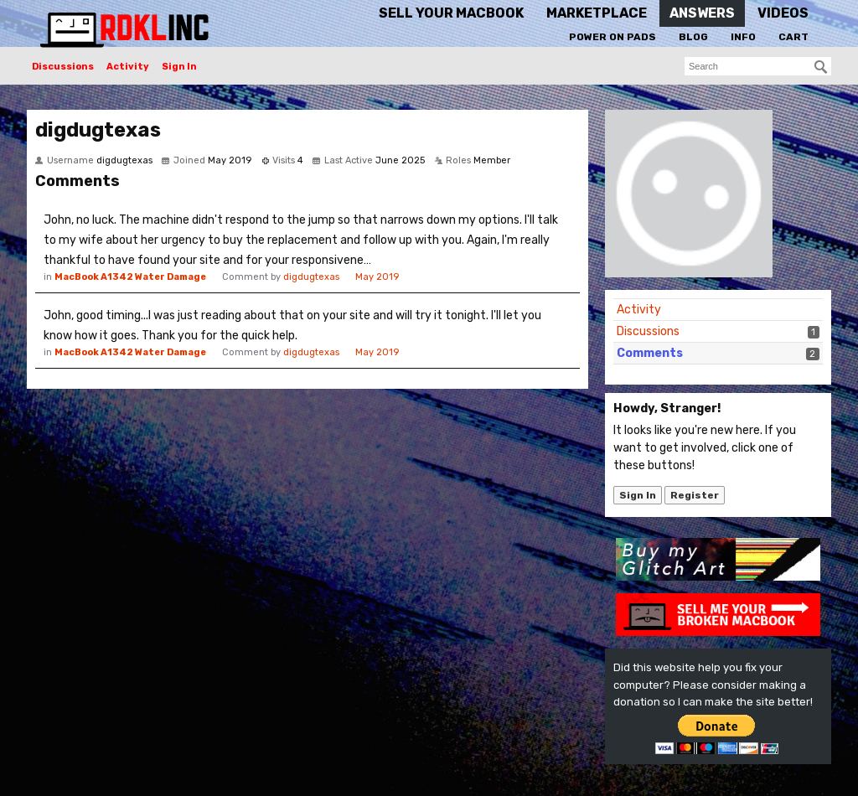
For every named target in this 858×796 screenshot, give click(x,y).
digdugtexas (311, 276)
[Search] (821, 67)
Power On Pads (612, 37)
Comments (650, 353)
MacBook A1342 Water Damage (130, 276)
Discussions (63, 66)
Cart (793, 37)
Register (694, 495)
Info (743, 37)
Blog (693, 37)
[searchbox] (758, 66)
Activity (127, 66)
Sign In (179, 66)
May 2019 (377, 276)
